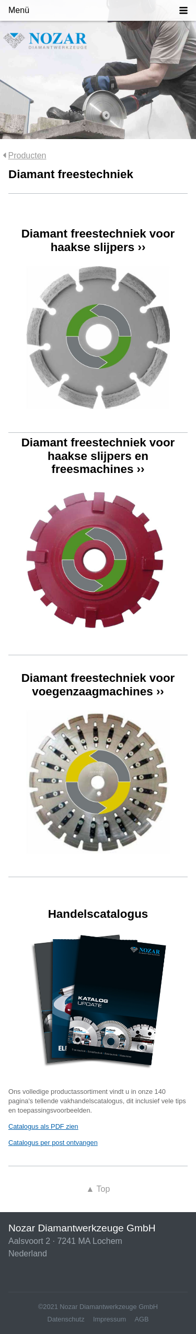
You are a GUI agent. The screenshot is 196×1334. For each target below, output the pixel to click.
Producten (27, 155)
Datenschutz (65, 1319)
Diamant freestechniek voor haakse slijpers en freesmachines (98, 456)
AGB (142, 1319)
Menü (18, 10)
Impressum (109, 1319)
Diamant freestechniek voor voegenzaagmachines (98, 684)
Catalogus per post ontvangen (53, 1142)
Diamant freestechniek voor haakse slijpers (98, 240)
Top (98, 1189)
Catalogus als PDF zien (43, 1126)
